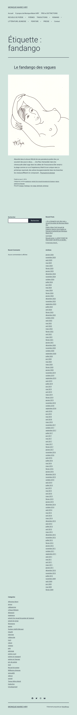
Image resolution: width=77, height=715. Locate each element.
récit (9, 665)
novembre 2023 (51, 301)
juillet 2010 (49, 576)
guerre (10, 626)
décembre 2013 (51, 521)
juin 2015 (49, 488)
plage (34, 186)
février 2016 (49, 469)
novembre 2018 (51, 403)
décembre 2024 (51, 274)
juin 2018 (49, 414)
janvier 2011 (50, 568)
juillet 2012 (49, 540)
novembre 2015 (51, 477)
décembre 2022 (51, 315)
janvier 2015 (50, 502)
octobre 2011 (50, 551)
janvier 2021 (50, 342)
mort (9, 640)
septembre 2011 (51, 554)
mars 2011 (49, 565)
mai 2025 (49, 263)
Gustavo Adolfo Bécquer (16, 629)
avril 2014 (49, 515)
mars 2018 (49, 422)
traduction (11, 684)
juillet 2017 (49, 433)
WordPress (65, 707)
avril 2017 (49, 441)
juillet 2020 (49, 356)
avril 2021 (49, 334)
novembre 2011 (51, 548)
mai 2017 (49, 439)
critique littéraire (13, 610)
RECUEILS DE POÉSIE (15, 17)
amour (10, 604)
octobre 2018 (50, 406)
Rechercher (11, 217)
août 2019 (49, 381)
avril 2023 (49, 310)
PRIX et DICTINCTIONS (49, 13)
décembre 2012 (51, 535)
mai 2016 (49, 463)
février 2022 (49, 331)
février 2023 (49, 312)
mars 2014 (49, 518)
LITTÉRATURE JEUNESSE (17, 21)
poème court (12, 654)
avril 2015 (49, 493)
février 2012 (49, 543)
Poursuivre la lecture (47, 173)
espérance (28, 181)
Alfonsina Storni (13, 602)
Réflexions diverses (14, 670)
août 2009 (49, 581)
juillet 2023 (49, 307)
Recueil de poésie (13, 667)
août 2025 (49, 260)
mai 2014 (49, 513)
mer (31, 186)
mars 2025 (49, 266)
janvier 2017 (50, 450)
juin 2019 (49, 386)
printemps (45, 186)
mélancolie (11, 637)
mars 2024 (49, 290)
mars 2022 (49, 329)
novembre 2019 (51, 373)
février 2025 (49, 268)
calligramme (12, 607)
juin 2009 (49, 584)
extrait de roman (13, 621)
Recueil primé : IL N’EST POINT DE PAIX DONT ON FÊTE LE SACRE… (56, 239)
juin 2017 (49, 436)
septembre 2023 (51, 304)
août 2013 (49, 524)
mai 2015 (49, 491)
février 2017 (49, 447)
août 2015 (49, 482)
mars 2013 (49, 532)
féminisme (11, 624)
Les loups (49, 236)
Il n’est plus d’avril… (52, 243)
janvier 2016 (50, 472)
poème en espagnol (14, 656)
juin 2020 (49, 359)
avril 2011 (49, 562)
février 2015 (49, 499)
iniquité (10, 632)
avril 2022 (49, 326)
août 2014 (49, 510)
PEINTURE (34, 21)
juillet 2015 (49, 485)
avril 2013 (49, 529)
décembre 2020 (51, 345)
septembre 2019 (51, 378)
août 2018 (49, 411)
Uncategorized (12, 687)
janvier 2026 (50, 255)
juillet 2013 (49, 526)
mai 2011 (49, 559)
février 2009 (49, 590)
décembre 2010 (51, 570)
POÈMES (31, 17)
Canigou (21, 186)
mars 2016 (49, 466)
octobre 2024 (50, 279)
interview (11, 634)
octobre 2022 (50, 318)
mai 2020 (49, 362)
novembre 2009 (51, 579)
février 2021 (49, 340)
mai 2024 (49, 288)
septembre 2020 (51, 353)
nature (57, 181)
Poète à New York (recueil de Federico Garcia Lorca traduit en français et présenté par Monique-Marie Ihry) (56, 230)
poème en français (19, 183)
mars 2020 (49, 364)
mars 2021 (49, 337)
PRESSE (46, 21)
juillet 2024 (49, 282)
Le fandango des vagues (35, 67)
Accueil (10, 13)
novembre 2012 (51, 537)
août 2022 (49, 320)
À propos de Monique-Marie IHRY (27, 13)
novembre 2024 (51, 277)
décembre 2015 (51, 474)
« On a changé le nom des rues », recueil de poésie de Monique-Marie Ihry (57, 223)
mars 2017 (49, 444)
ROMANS (55, 17)
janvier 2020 (50, 370)
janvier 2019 (50, 400)
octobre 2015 (50, 480)
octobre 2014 (50, 507)
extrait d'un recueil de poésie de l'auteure (43, 181)
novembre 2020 (51, 348)
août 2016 (49, 458)
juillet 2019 (49, 384)
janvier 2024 (50, 296)
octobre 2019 (50, 375)
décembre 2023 (51, 299)
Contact (57, 21)
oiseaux (10, 645)
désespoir (11, 613)
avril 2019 (49, 392)
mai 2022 (49, 323)
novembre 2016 (51, 452)
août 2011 (49, 557)
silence (10, 676)
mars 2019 (49, 395)
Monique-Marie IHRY (18, 7)
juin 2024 (49, 285)
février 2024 (49, 293)
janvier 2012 (50, 546)
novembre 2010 (51, 573)
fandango (27, 186)
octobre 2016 (50, 455)
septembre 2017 (51, 430)
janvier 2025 (50, 271)
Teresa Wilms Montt (14, 681)
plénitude (39, 186)
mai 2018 (49, 417)
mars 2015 (49, 496)
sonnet (10, 678)
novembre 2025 (51, 257)
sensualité (11, 673)
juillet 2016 (49, 461)
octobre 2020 (50, 351)
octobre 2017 (50, 428)
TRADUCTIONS (42, 17)
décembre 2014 (51, 504)
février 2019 (49, 397)
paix (9, 648)
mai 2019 (49, 389)
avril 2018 (49, 419)
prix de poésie (12, 662)
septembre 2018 (51, 408)
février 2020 (49, 367)
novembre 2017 (51, 425)
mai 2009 (49, 587)
